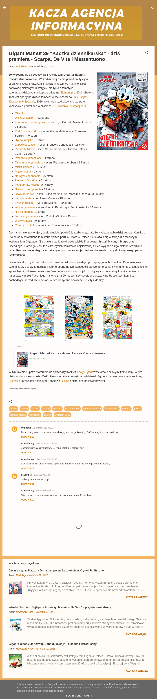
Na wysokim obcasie (27, 176)
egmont (57, 408)
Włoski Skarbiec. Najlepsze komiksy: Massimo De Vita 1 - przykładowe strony (60, 607)
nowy (85, 372)
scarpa (47, 414)
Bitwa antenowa (25, 194)
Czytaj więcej (137, 597)
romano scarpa (18, 414)
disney (46, 408)
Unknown (26, 427)
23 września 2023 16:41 (46, 443)
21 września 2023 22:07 (43, 428)
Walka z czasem (25, 117)
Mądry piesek (23, 171)
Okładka (20, 113)
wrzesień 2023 (62, 414)
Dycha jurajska (24, 140)
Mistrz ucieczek (24, 167)
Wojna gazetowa (25, 207)
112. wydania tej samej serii (68, 106)
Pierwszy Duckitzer (26, 180)
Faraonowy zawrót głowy (30, 122)
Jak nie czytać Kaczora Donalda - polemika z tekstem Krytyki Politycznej (56, 570)
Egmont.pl (67, 92)
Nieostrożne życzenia (28, 189)
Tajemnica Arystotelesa (29, 162)
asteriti (13, 408)
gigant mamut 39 (92, 408)
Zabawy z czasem (26, 144)
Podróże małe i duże (27, 131)
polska (137, 408)
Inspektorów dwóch (27, 184)
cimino (24, 408)
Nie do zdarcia (24, 211)
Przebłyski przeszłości (28, 158)
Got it (88, 695)
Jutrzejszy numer (25, 216)
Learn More (73, 695)
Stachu (25, 474)
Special (13, 380)
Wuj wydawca (23, 220)
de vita (35, 408)
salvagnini (35, 414)
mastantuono (111, 408)
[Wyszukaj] (153, 8)
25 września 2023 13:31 (46, 459)
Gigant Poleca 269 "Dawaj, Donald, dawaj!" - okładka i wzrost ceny (53, 643)
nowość (126, 408)
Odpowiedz (27, 437)
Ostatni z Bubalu (25, 225)
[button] (146, 53)
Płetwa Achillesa (25, 149)
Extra (65, 380)
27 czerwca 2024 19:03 (45, 490)
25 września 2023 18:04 (40, 475)
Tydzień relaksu (24, 202)
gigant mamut (72, 408)
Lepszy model (23, 198)
